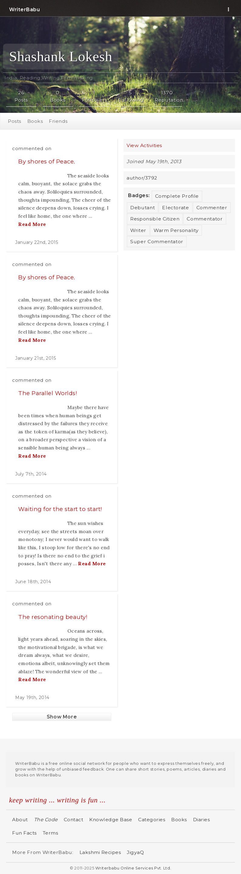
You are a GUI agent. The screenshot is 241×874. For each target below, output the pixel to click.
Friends (58, 121)
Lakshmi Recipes (100, 852)
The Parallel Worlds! (47, 393)
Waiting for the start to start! (60, 509)
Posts (14, 121)
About (20, 819)
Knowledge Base (110, 819)
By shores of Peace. (46, 161)
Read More (32, 224)
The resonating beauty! (52, 616)
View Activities (144, 145)
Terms (50, 833)
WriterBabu (24, 9)
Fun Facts (24, 833)
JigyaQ (135, 852)
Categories (151, 819)
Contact (73, 819)
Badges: (139, 195)
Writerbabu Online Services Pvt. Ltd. (133, 868)
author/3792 (142, 178)
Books (35, 121)
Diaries (201, 819)
